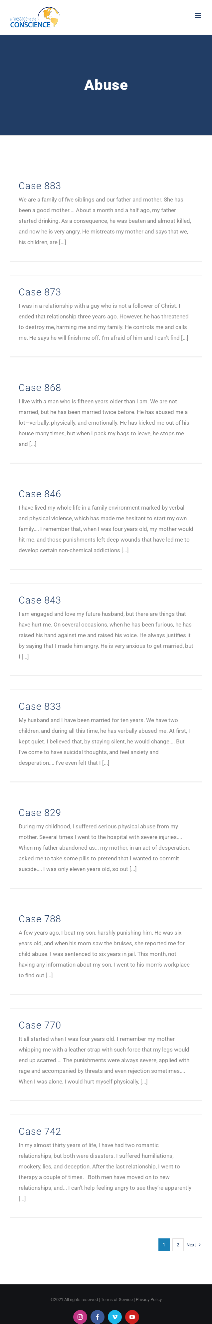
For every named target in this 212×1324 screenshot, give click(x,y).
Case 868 (40, 387)
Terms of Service (117, 1299)
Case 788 (40, 919)
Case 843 (40, 600)
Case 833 (40, 706)
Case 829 (40, 812)
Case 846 (40, 494)
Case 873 (40, 292)
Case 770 (40, 1025)
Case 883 (40, 186)
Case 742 (40, 1131)
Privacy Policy (149, 1299)
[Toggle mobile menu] (198, 15)
